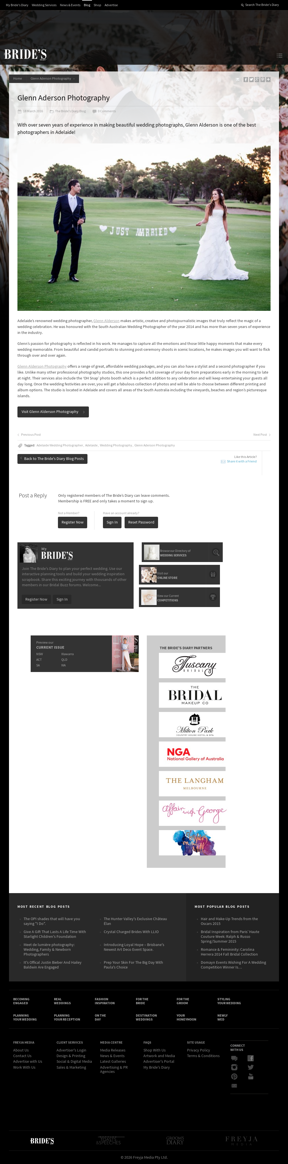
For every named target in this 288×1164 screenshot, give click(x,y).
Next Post (262, 435)
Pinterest (234, 1076)
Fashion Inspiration (105, 1001)
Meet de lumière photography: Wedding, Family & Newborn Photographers (49, 949)
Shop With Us (154, 1050)
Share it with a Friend (242, 461)
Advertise (111, 5)
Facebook (251, 1058)
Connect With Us (237, 1047)
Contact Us (22, 1056)
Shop (97, 5)
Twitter (251, 1067)
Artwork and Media (159, 1056)
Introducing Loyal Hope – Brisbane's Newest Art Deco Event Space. (134, 947)
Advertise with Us (27, 1061)
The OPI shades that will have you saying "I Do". (52, 921)
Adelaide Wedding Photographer (60, 445)
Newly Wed (222, 1017)
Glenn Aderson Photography (53, 79)
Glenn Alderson (106, 320)
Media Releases (112, 1050)
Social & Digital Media (74, 1061)
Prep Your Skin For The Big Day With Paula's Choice (133, 965)
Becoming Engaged (21, 1001)
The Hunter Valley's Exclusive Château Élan (135, 921)
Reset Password (141, 522)
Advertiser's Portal (158, 1061)
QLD (64, 660)
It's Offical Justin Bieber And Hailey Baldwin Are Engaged (53, 965)
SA (38, 665)
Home (17, 79)
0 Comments (104, 111)
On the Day (100, 1017)
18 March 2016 (30, 111)
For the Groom (183, 1001)
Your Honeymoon (186, 1017)
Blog (87, 5)
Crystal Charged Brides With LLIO (131, 931)
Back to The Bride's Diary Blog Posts (52, 458)
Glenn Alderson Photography (42, 366)
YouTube (251, 1076)
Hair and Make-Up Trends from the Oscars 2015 (229, 921)
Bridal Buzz (234, 1058)
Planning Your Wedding (25, 1017)
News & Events (70, 5)
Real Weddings (62, 1001)
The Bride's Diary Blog (68, 111)
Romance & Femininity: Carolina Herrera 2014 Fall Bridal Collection (229, 952)
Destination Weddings (146, 1017)
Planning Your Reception (67, 1017)
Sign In (112, 522)
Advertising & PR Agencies (114, 1069)
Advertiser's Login (71, 1050)
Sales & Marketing (71, 1067)
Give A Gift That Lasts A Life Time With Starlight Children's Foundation (55, 934)
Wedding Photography (116, 445)
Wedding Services (44, 5)
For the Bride (142, 1001)
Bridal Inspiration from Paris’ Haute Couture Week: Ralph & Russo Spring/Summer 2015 (230, 936)
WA (63, 665)
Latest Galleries (113, 1061)
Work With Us (24, 1067)
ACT (39, 660)
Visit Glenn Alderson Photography (53, 411)
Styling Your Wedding (229, 1001)
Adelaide (91, 445)
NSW (39, 654)
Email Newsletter (234, 1085)
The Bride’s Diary (25, 54)
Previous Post (29, 435)
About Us (21, 1050)
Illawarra (67, 654)
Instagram (234, 1067)
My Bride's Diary (17, 5)
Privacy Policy (198, 1050)
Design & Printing (71, 1056)
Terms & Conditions (203, 1056)
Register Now (73, 522)
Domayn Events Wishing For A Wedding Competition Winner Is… (233, 965)
